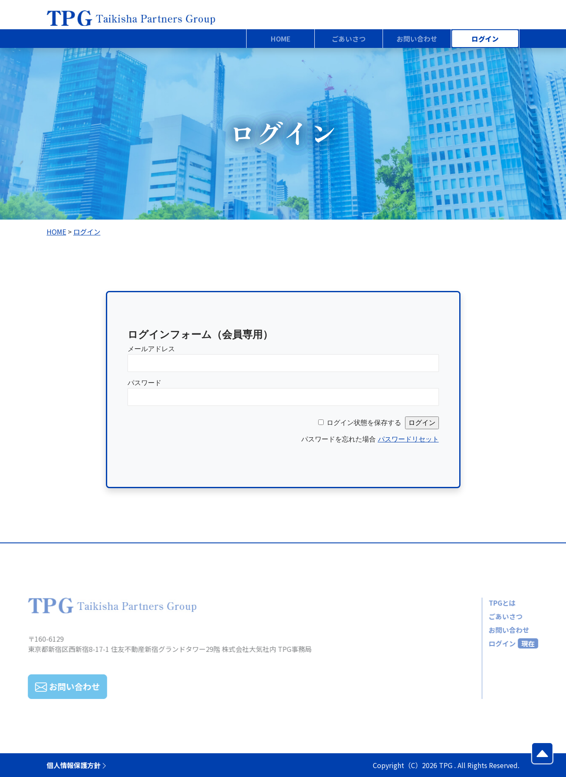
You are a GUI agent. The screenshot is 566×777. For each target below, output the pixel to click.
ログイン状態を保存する (364, 422)
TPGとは (485, 603)
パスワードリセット (408, 439)
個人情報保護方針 (77, 765)
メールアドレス (151, 348)
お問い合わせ (492, 630)
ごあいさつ (488, 616)
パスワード (144, 382)
